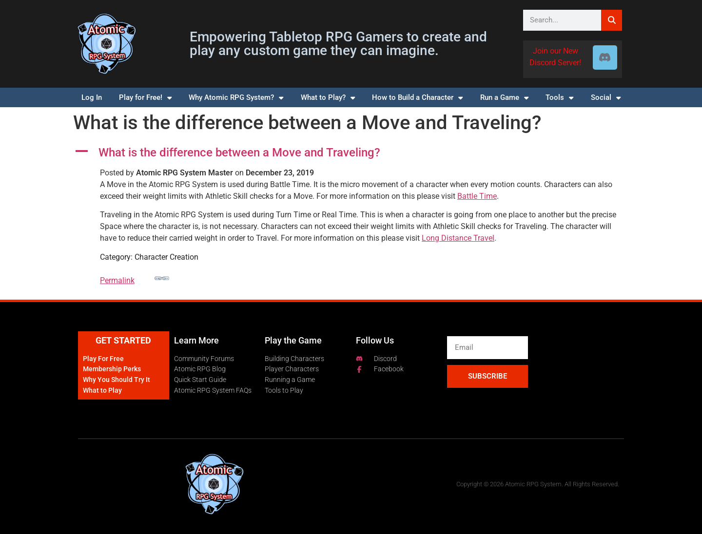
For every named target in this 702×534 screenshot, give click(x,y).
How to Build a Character (417, 97)
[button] (351, 152)
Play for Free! (145, 97)
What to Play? (328, 97)
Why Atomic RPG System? (236, 97)
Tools (559, 97)
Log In (91, 97)
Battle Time (477, 196)
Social (606, 97)
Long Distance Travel (458, 238)
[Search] (611, 20)
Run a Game (504, 97)
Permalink (134, 278)
